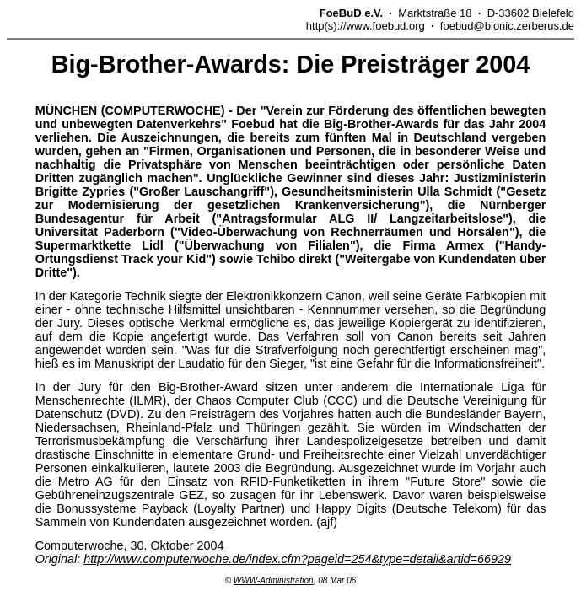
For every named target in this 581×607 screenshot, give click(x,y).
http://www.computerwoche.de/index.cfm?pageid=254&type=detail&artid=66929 (297, 559)
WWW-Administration (274, 580)
